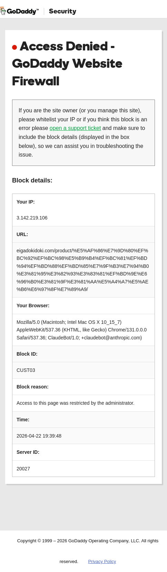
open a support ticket (75, 128)
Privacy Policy (102, 561)
